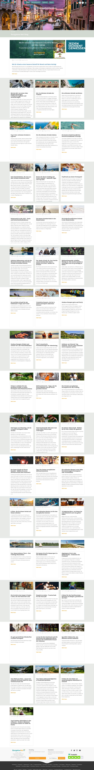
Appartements (26, 764)
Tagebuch (44, 2)
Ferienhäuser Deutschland (45, 766)
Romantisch (74, 764)
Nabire (51, 2)
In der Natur (56, 764)
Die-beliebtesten (36, 2)
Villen (31, 764)
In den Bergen (62, 764)
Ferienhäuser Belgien (25, 766)
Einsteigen (83, 3)
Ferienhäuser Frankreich (35, 766)
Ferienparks (20, 764)
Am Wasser (50, 764)
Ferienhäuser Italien (65, 766)
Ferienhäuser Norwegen (56, 766)
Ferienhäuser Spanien (74, 766)
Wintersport (68, 764)
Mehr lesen (14, 73)
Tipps (27, 2)
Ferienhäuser (14, 764)
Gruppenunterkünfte (37, 764)
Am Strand (45, 764)
